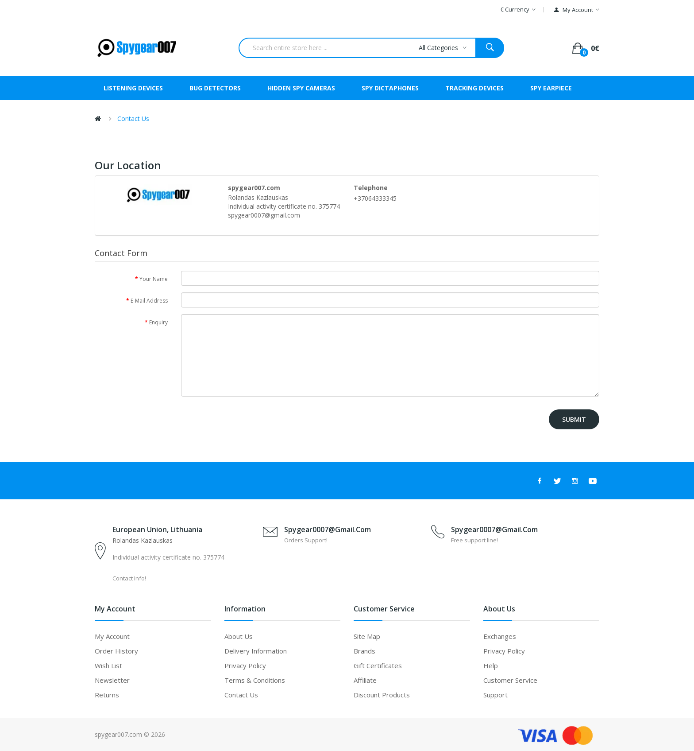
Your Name (153, 279)
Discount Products (382, 694)
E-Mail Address (149, 300)
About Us (238, 636)
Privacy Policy (245, 665)
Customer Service (510, 680)
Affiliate (365, 680)
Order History (116, 650)
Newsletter (112, 680)
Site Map (367, 636)
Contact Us (133, 118)
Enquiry (158, 322)
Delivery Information (255, 650)
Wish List (108, 665)
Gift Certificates (378, 665)
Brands (364, 650)
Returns (107, 694)
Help (490, 665)
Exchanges (499, 636)
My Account (112, 636)
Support (495, 694)
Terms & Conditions (254, 680)
